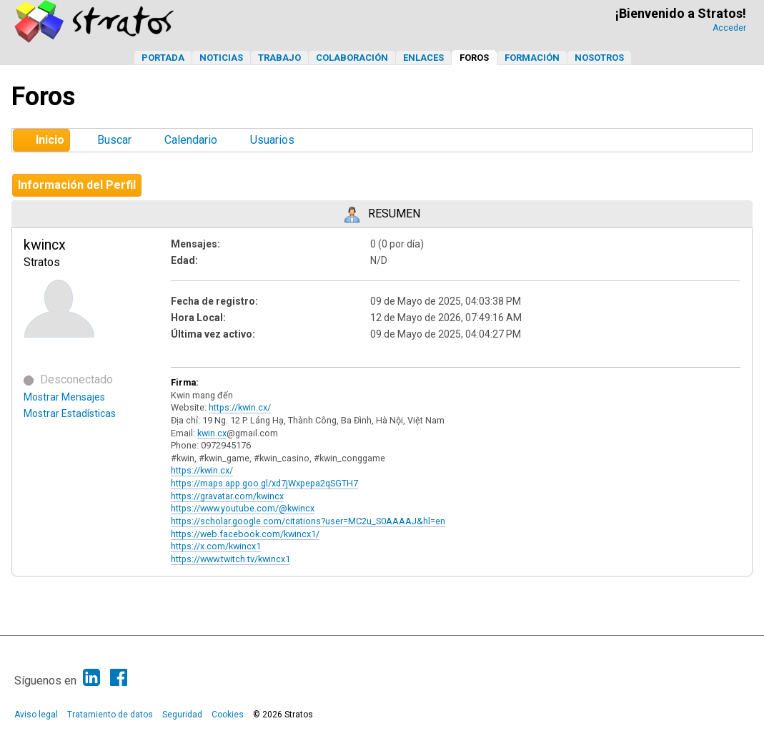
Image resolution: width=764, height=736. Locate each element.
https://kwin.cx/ (240, 407)
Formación (532, 57)
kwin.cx (212, 433)
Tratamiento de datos (110, 715)
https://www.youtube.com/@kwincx (242, 508)
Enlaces (423, 57)
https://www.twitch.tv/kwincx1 (230, 559)
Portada (163, 57)
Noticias (221, 57)
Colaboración (352, 57)
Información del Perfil (77, 185)
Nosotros (599, 57)
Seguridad (182, 715)
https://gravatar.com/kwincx (227, 496)
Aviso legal (36, 715)
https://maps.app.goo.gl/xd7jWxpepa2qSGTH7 (264, 483)
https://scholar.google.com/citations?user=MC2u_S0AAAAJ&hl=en (308, 521)
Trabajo (279, 57)
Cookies (228, 715)
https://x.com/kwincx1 (216, 546)
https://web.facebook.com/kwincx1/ (245, 534)
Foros (474, 57)
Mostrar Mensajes (64, 397)
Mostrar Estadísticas (70, 413)
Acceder (729, 28)
